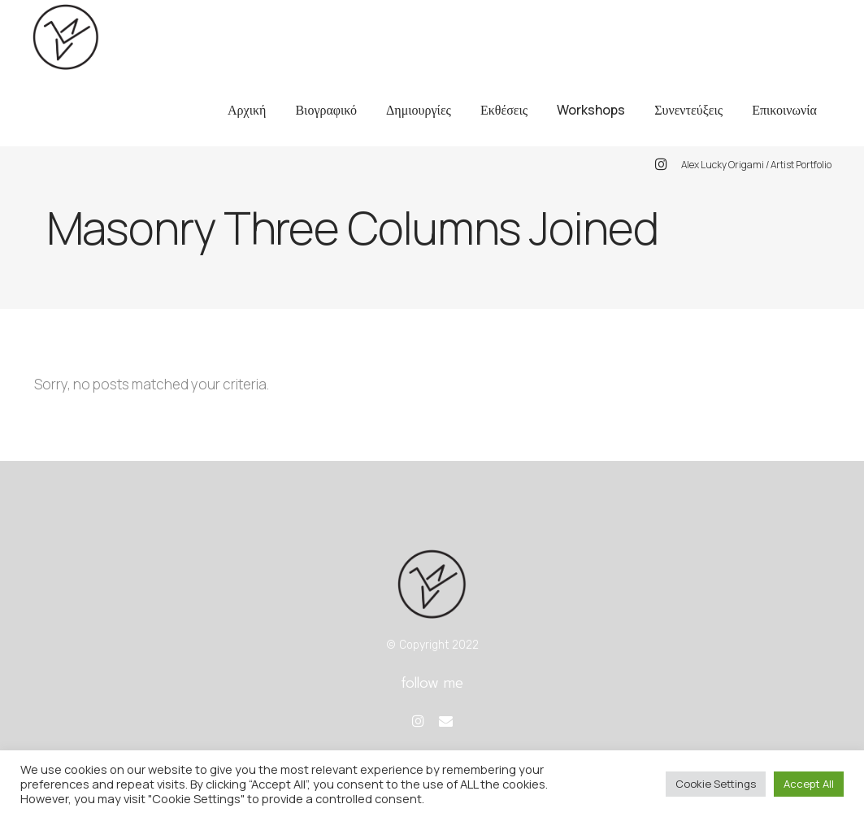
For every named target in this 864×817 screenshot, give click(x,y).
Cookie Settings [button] (715, 783)
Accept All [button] (809, 783)
